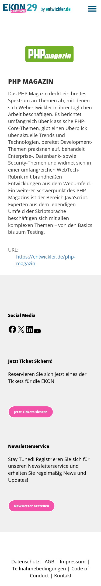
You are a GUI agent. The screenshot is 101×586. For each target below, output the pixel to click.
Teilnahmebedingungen (39, 568)
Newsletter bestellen (31, 506)
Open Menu (92, 9)
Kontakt (62, 575)
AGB (49, 561)
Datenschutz (25, 561)
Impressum (73, 561)
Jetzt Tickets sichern (30, 412)
